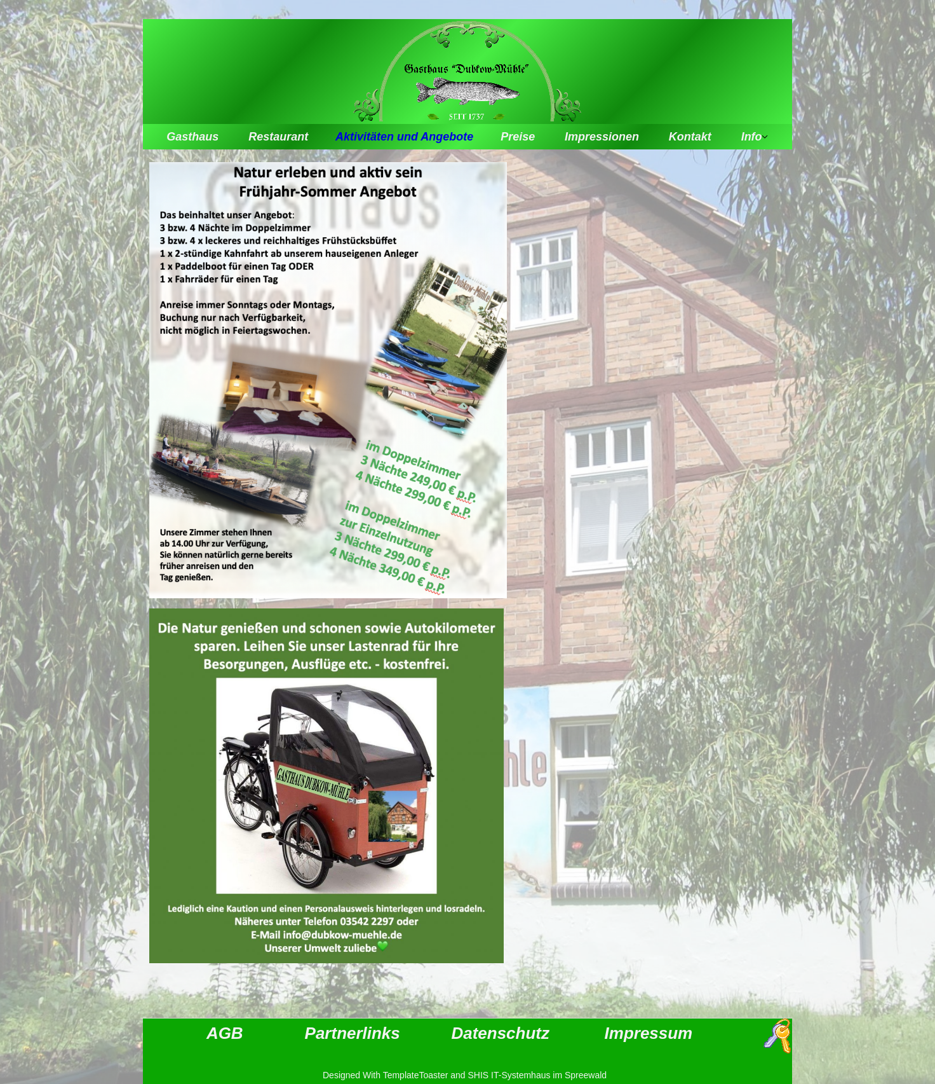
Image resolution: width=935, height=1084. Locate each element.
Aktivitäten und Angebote (404, 136)
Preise (518, 136)
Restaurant (278, 136)
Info (751, 136)
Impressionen (602, 136)
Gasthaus (192, 136)
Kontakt (690, 136)
